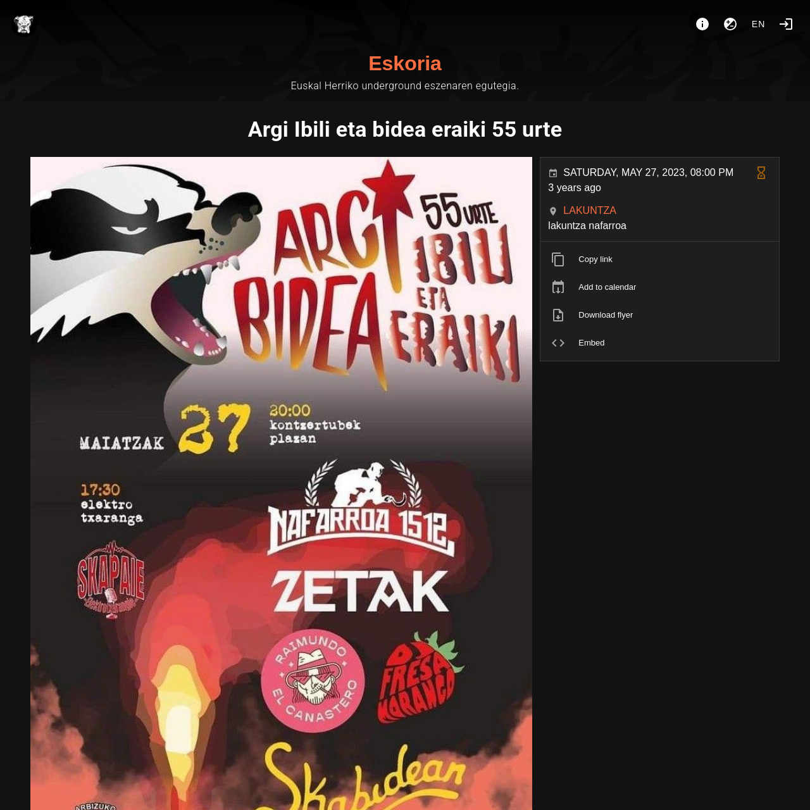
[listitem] (659, 259)
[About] (702, 24)
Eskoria (405, 63)
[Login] (786, 24)
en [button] (759, 24)
